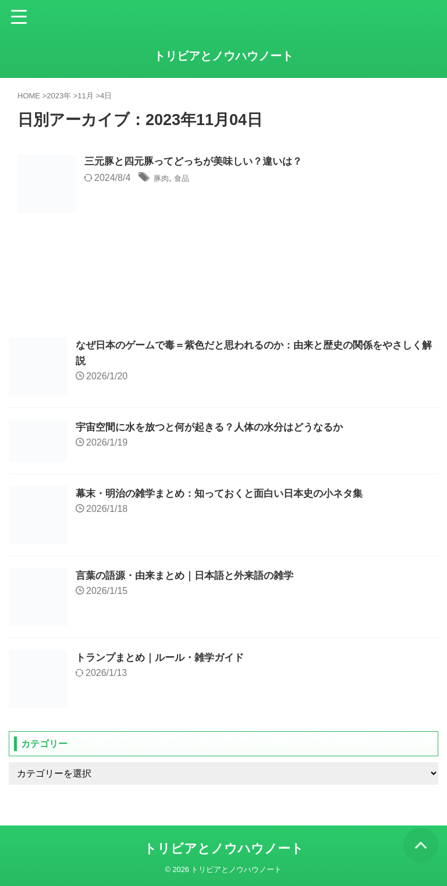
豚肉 (163, 179)
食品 (187, 179)
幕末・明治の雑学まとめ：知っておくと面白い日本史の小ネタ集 (227, 493)
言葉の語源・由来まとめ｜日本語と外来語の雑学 (191, 575)
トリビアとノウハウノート (223, 55)
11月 (85, 95)
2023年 (59, 95)
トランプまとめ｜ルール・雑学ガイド (165, 657)
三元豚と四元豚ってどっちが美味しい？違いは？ (199, 162)
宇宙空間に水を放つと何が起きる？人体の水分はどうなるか (217, 427)
